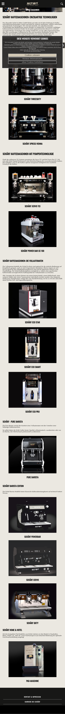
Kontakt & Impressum (32, 697)
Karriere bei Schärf (32, 702)
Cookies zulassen (32, 55)
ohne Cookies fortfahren (32, 62)
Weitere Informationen (32, 59)
